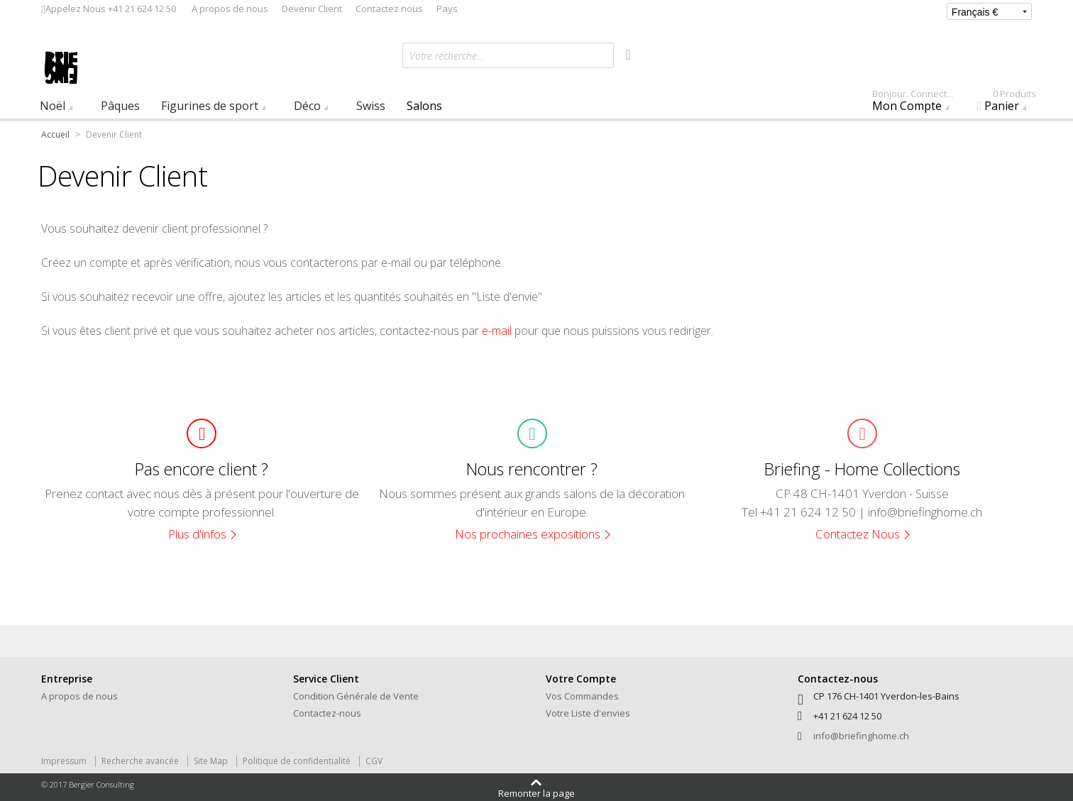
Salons (424, 106)
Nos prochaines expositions (527, 534)
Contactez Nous (857, 534)
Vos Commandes (582, 696)
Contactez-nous (327, 713)
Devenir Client (312, 8)
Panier (1010, 104)
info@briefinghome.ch (861, 735)
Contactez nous (389, 8)
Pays (447, 8)
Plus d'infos (197, 534)
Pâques (120, 106)
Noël (52, 106)
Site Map (211, 761)
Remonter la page (536, 792)
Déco (307, 106)
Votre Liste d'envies (588, 713)
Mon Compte (919, 104)
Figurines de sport (209, 106)
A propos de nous (230, 8)
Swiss (370, 106)
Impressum (64, 761)
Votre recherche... (446, 55)
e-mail (497, 330)
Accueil (55, 134)
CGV (374, 761)
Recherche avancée (140, 761)
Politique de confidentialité (297, 761)
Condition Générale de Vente (356, 696)
